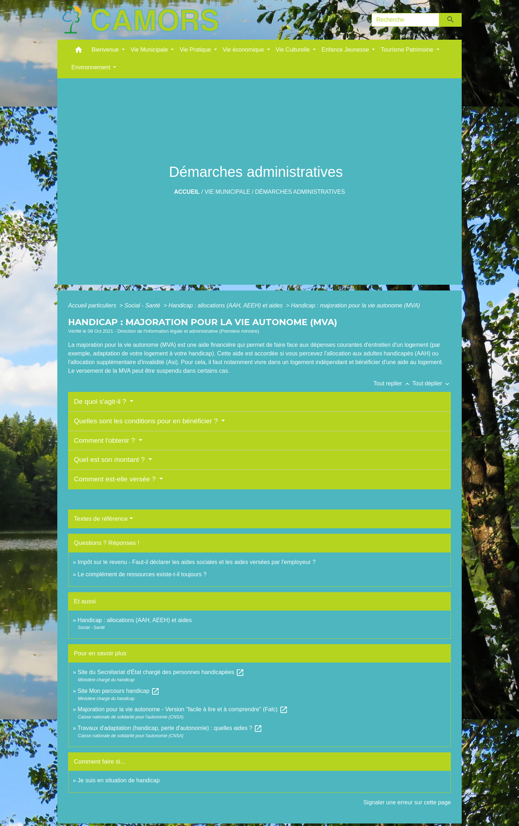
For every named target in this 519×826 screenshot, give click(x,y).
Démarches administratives (300, 192)
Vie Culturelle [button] (293, 50)
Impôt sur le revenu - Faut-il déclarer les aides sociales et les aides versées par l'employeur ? (196, 562)
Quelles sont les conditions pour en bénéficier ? (147, 421)
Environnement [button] (91, 67)
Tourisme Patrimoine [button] (408, 50)
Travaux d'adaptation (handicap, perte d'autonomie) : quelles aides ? (169, 728)
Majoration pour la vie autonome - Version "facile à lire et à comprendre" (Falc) (182, 709)
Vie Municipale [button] (149, 50)
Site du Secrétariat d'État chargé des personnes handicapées (160, 672)
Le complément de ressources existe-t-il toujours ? (142, 574)
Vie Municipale (227, 192)
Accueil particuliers (93, 305)
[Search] (405, 20)
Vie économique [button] (244, 50)
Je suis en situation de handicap (118, 780)
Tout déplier (431, 383)
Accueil (187, 192)
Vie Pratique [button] (195, 50)
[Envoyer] (450, 20)
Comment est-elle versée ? (116, 479)
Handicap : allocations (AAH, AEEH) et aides (226, 305)
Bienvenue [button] (106, 50)
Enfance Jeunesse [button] (346, 50)
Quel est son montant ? (110, 459)
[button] (78, 51)
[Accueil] (140, 20)
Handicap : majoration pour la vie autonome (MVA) (356, 305)
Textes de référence (101, 518)
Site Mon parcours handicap (118, 691)
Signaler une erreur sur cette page (407, 802)
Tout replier (392, 383)
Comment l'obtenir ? (105, 440)
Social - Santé (143, 305)
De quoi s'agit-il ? (101, 401)
